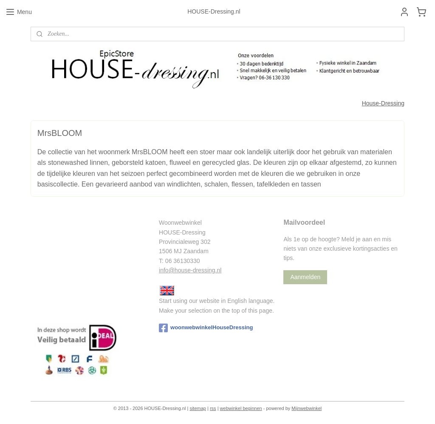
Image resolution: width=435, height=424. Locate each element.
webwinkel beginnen (241, 408)
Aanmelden (305, 277)
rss (213, 408)
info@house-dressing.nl (190, 270)
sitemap (197, 408)
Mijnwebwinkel (306, 408)
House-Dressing (383, 103)
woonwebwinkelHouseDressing (206, 328)
